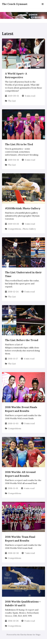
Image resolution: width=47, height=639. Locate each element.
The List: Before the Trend (21, 340)
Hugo (38, 634)
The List (12, 101)
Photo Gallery (29, 229)
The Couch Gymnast (14, 4)
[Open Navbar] (42, 4)
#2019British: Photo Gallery (22, 208)
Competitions (14, 229)
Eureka (23, 634)
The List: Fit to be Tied (19, 144)
